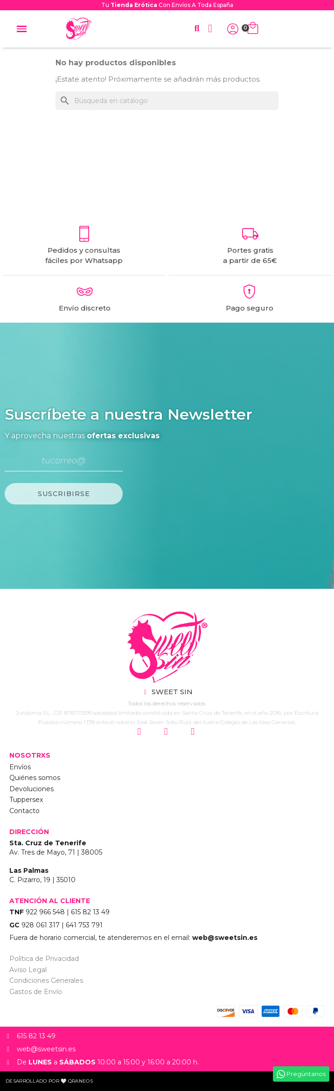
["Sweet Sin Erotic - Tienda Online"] (167, 647)
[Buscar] (167, 100)
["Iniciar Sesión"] (233, 29)
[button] (196, 28)
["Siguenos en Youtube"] (194, 732)
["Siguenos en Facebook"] (167, 732)
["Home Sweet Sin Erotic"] (78, 29)
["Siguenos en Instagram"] (140, 732)
